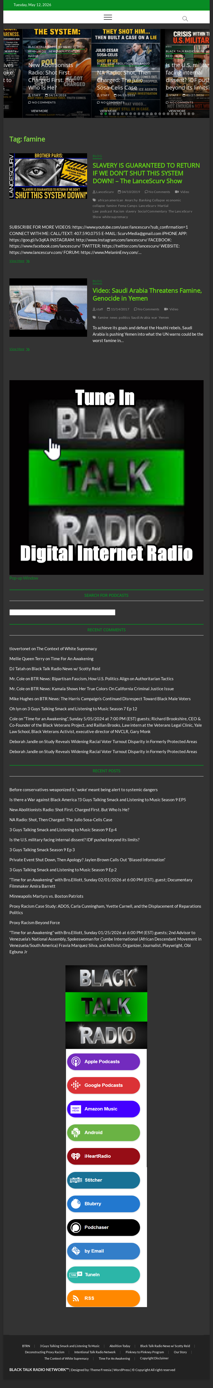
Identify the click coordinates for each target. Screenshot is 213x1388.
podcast (106, 211)
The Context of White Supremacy (67, 648)
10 (139, 113)
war (154, 317)
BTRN (33, 56)
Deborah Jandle (23, 741)
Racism (118, 211)
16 (164, 113)
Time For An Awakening (72, 658)
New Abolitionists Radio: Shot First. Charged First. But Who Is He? (100, 76)
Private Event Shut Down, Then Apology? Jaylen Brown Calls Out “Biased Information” (87, 859)
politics (124, 317)
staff (15, 95)
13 (151, 113)
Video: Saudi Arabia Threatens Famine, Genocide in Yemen (147, 294)
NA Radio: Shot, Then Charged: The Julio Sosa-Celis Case (173, 80)
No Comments (22, 102)
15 (159, 113)
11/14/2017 (118, 309)
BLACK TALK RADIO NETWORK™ (39, 1369)
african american (110, 200)
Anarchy (131, 200)
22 (188, 113)
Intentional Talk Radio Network (95, 1352)
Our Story (180, 1352)
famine (111, 206)
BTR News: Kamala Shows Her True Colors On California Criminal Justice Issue (102, 688)
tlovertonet (20, 648)
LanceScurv (103, 192)
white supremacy (115, 217)
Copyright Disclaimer (154, 1358)
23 (193, 113)
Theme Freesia (100, 1370)
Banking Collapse (152, 200)
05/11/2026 (36, 95)
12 (147, 113)
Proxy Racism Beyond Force (34, 922)
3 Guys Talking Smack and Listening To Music (70, 1346)
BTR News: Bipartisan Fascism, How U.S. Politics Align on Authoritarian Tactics (102, 678)
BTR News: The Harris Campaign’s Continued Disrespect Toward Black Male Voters (115, 698)
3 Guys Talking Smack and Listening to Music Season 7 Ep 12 (82, 708)
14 (155, 113)
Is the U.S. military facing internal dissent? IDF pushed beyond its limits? (74, 839)
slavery (131, 211)
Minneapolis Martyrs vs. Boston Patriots (46, 896)
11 (143, 113)
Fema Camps (127, 206)
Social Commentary (152, 211)
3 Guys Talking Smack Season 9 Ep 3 (42, 849)
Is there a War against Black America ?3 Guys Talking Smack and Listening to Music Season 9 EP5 (97, 799)
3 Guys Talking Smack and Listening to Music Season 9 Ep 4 (63, 829)
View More (20, 111)
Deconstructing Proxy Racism (44, 1352)
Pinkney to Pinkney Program (145, 1352)
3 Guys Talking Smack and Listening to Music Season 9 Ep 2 (63, 869)
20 (180, 113)
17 (168, 113)
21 (184, 113)
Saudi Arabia (140, 317)
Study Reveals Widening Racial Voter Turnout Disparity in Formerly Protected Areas (120, 741)
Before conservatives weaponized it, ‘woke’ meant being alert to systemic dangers (36, 76)
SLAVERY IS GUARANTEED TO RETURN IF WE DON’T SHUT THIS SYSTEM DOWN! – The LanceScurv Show (146, 173)
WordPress (121, 1370)
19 (176, 113)
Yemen (164, 317)
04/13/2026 (174, 95)
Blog (23, 56)
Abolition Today (120, 1346)
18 (172, 113)
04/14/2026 (105, 95)
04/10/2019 (129, 192)
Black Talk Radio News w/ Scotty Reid (66, 668)
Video (184, 192)
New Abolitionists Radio (178, 63)
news (114, 317)
